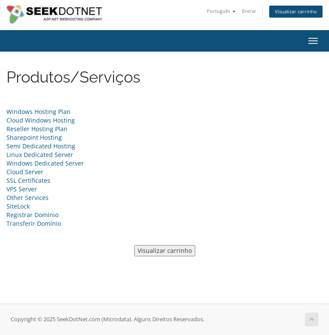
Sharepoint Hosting (34, 137)
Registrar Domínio (32, 215)
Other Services (27, 198)
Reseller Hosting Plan (37, 129)
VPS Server (21, 189)
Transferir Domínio (33, 223)
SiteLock (18, 206)
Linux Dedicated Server (39, 155)
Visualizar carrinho (296, 11)
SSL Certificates (28, 180)
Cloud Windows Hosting (40, 120)
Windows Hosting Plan (38, 112)
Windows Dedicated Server (45, 163)
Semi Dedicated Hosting (40, 146)
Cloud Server (24, 172)
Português (221, 11)
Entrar (249, 11)
